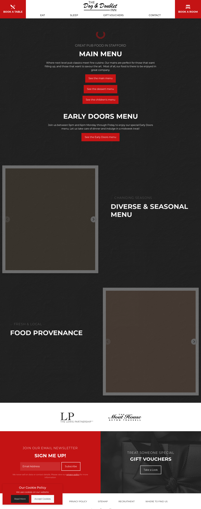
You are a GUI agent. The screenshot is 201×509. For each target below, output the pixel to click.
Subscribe (71, 466)
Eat (42, 14)
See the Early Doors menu (100, 137)
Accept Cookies (42, 499)
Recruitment (126, 501)
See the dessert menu (100, 89)
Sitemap (103, 501)
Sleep (74, 14)
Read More (20, 499)
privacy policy (72, 474)
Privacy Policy (78, 501)
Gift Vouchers (113, 14)
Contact (155, 14)
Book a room (188, 8)
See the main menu (101, 78)
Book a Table (13, 8)
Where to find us (156, 501)
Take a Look (151, 469)
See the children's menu (100, 99)
